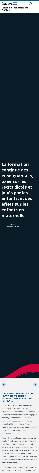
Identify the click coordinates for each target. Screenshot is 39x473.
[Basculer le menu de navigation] (35, 3)
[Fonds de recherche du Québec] (18, 8)
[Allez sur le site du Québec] (9, 3)
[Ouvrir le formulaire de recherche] (30, 3)
